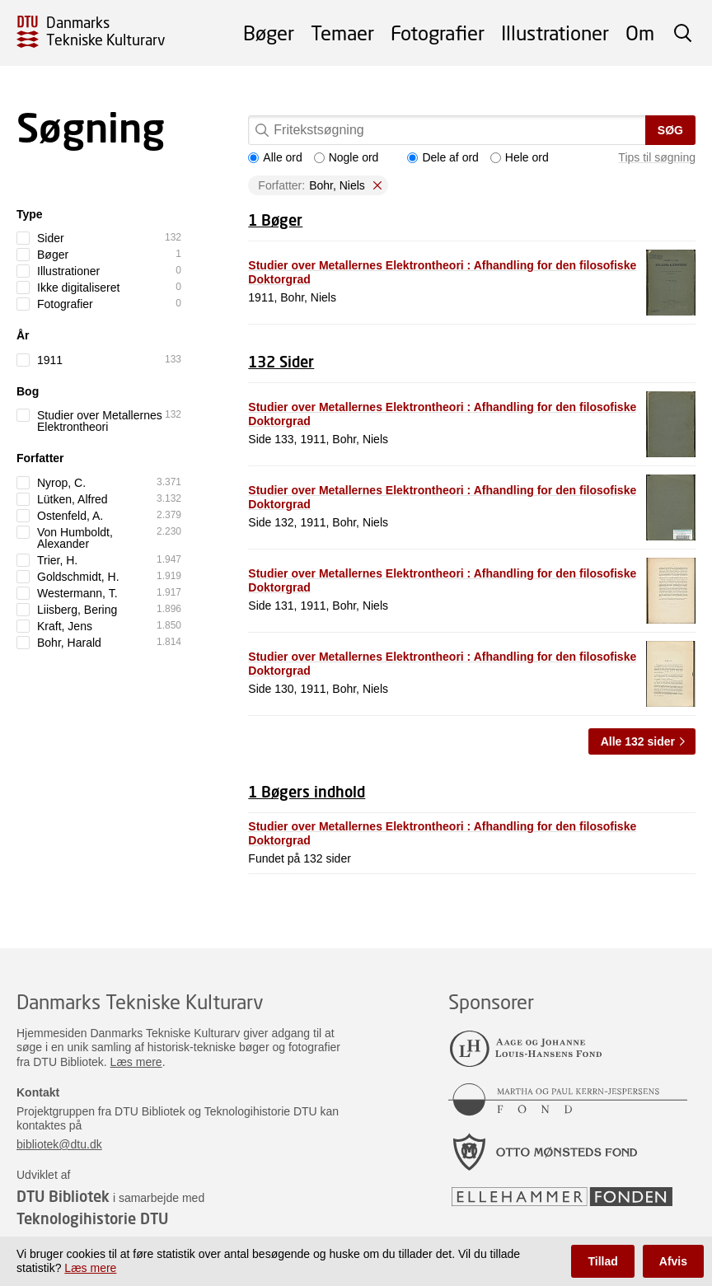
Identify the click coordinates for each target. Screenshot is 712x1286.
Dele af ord (442, 157)
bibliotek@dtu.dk (59, 1144)
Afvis (673, 1261)
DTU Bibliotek (63, 1196)
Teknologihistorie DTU (92, 1218)
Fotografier (438, 32)
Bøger (268, 32)
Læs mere (136, 1062)
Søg (670, 130)
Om (639, 32)
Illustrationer (555, 32)
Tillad (602, 1261)
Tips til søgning (657, 157)
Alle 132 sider (638, 741)
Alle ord (275, 157)
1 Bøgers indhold (306, 792)
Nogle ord (346, 157)
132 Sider (281, 362)
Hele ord (519, 157)
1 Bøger (275, 220)
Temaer (342, 32)
